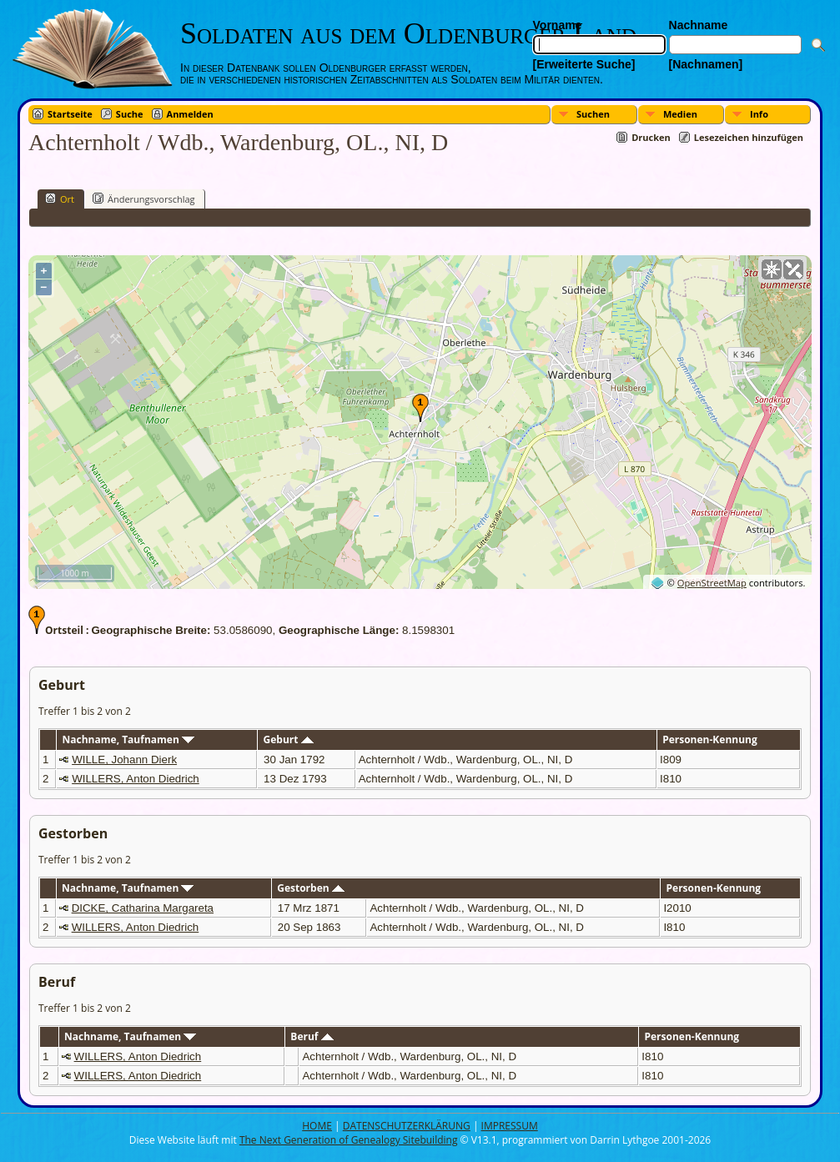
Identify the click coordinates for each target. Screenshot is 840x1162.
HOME (317, 1126)
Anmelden (190, 114)
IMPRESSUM (509, 1126)
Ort (59, 198)
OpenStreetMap (712, 582)
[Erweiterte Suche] (584, 64)
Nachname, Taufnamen (128, 739)
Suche (129, 114)
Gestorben (311, 888)
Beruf (311, 1036)
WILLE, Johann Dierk (124, 759)
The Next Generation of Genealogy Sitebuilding (348, 1140)
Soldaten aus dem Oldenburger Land (408, 33)
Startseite (70, 114)
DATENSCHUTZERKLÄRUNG (406, 1126)
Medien (680, 114)
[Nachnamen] (706, 64)
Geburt (289, 739)
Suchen (593, 114)
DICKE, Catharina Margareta (143, 908)
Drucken (651, 137)
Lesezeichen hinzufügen (748, 137)
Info (759, 114)
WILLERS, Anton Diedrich (135, 778)
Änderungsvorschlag (144, 198)
